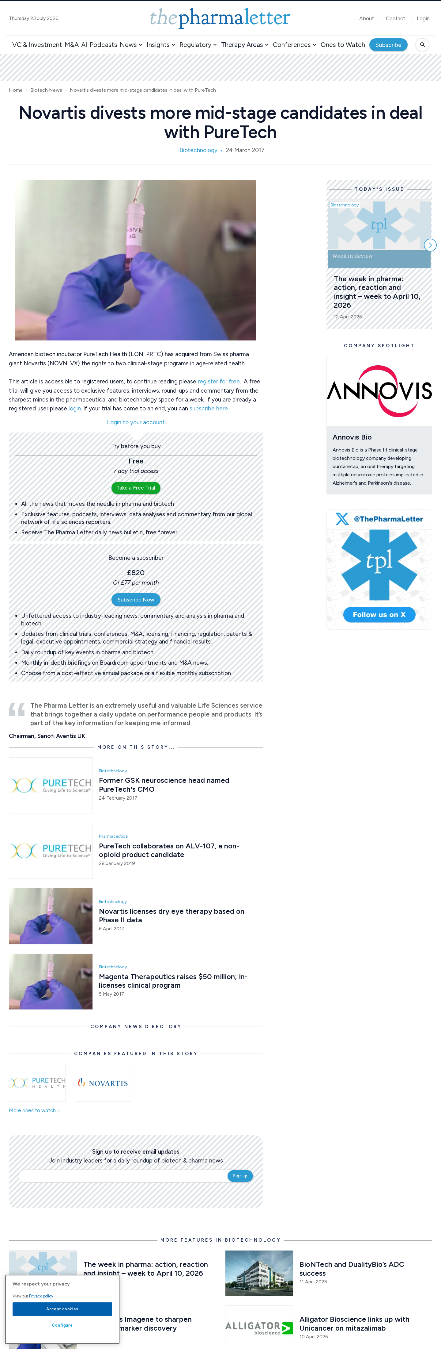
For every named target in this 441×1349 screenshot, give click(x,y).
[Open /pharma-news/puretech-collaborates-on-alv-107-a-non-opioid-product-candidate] (51, 851)
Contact (395, 18)
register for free (219, 381)
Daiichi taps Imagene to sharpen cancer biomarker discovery (138, 1323)
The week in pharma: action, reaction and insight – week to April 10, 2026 (378, 291)
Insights (158, 44)
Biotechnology (198, 150)
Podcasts (103, 44)
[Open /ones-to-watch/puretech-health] (37, 1083)
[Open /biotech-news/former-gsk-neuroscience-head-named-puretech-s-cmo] (51, 785)
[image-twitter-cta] (379, 569)
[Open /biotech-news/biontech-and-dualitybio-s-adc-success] (259, 1273)
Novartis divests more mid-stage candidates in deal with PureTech (143, 90)
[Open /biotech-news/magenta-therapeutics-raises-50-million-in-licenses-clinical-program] (51, 982)
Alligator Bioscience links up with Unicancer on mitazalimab (355, 1323)
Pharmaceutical (114, 836)
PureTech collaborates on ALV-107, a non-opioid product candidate (169, 850)
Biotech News (46, 90)
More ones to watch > (34, 1110)
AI (84, 44)
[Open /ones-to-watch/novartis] (103, 1083)
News (128, 44)
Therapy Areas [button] (242, 44)
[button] (140, 44)
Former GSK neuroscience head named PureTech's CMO (165, 785)
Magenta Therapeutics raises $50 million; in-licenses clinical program (173, 981)
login (75, 408)
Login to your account (136, 422)
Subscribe (388, 44)
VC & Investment (37, 44)
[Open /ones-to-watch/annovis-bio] (379, 391)
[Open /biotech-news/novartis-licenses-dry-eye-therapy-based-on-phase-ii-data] (51, 916)
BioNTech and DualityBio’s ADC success (353, 1269)
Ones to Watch (343, 44)
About (366, 18)
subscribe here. (209, 408)
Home (16, 90)
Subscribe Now (136, 600)
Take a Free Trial (135, 488)
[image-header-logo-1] (220, 18)
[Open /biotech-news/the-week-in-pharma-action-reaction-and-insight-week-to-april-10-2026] (43, 1273)
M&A (72, 44)
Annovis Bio (352, 436)
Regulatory (195, 44)
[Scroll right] (430, 245)
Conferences (292, 44)
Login (423, 18)
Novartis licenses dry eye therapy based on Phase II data (172, 915)
